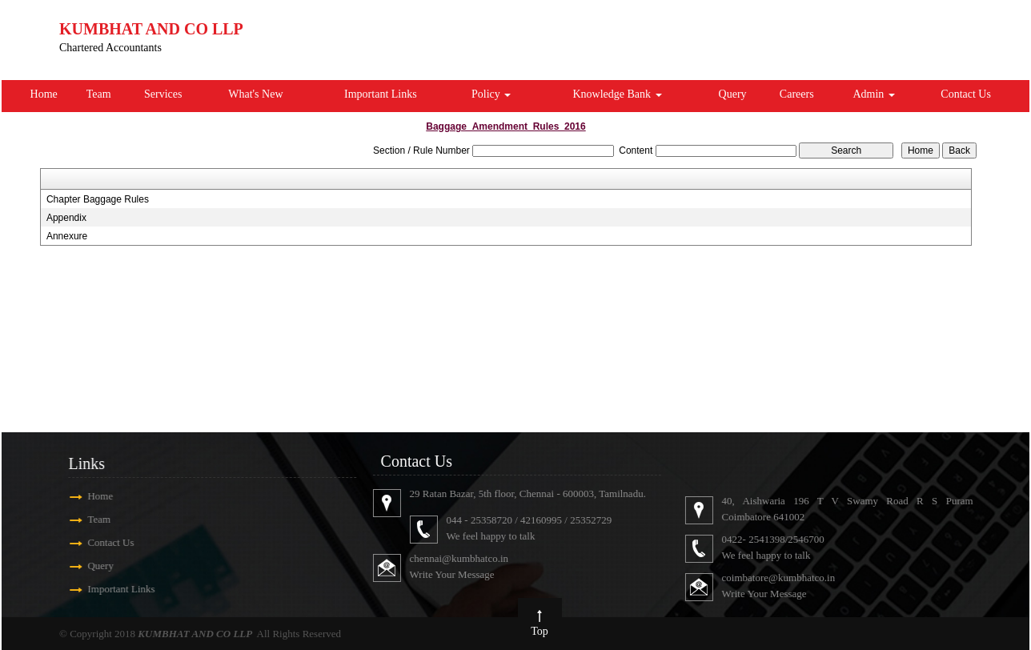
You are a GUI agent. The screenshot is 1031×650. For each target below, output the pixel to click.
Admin (873, 94)
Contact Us (966, 94)
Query (733, 94)
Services (163, 94)
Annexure (66, 236)
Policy (491, 94)
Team (98, 94)
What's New (255, 94)
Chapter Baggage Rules (97, 199)
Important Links (380, 94)
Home (44, 94)
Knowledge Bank (616, 94)
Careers (797, 94)
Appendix (66, 217)
